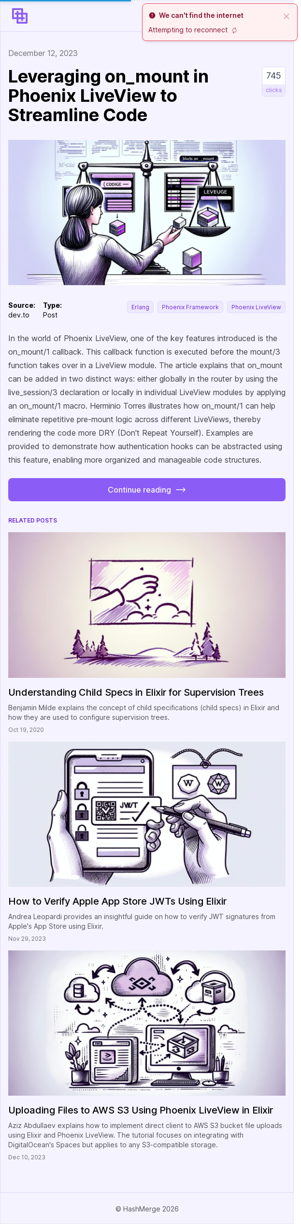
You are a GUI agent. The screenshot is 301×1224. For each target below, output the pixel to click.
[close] (286, 15)
